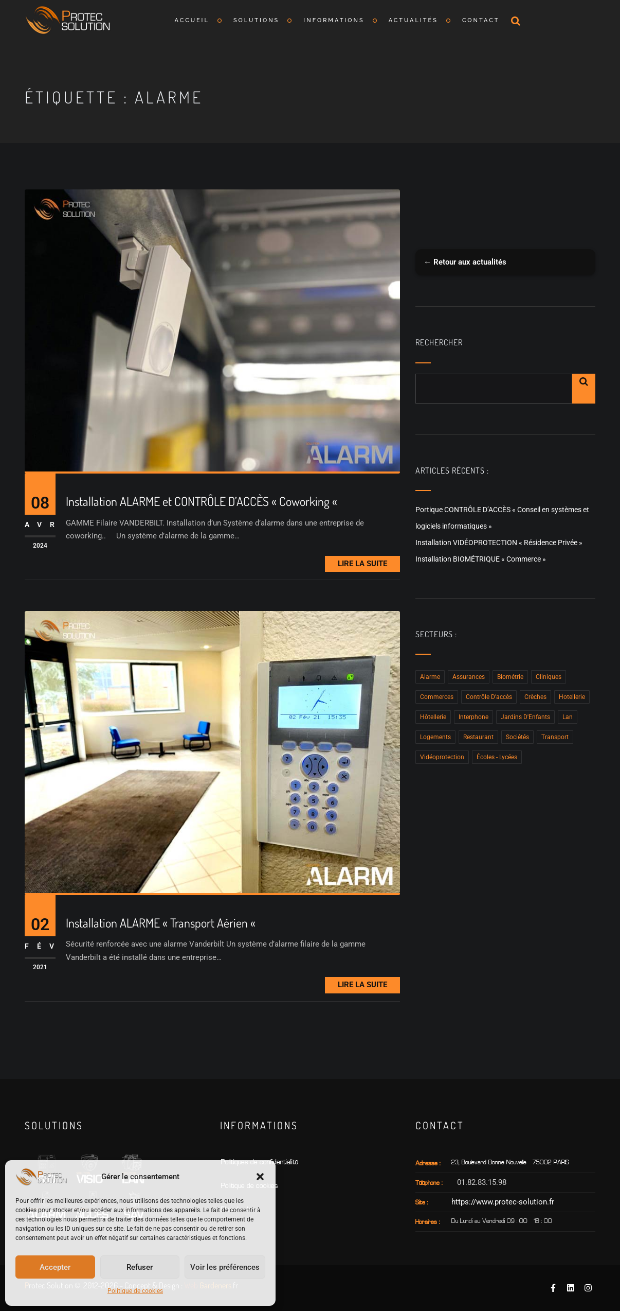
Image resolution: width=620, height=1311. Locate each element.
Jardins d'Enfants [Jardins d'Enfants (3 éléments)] (525, 717)
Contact (481, 20)
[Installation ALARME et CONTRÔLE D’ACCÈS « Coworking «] (212, 330)
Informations (333, 20)
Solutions (256, 20)
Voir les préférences (225, 1267)
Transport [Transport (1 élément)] (555, 737)
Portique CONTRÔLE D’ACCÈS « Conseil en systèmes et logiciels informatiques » (502, 517)
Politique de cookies (135, 1291)
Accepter (55, 1267)
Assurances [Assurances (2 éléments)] (468, 676)
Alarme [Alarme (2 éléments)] (430, 676)
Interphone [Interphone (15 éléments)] (473, 717)
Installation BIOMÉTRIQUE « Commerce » (480, 559)
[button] (260, 1177)
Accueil (192, 20)
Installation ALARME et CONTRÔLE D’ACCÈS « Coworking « (203, 501)
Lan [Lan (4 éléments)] (567, 717)
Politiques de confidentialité (259, 1162)
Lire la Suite (362, 563)
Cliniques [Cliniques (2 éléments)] (548, 676)
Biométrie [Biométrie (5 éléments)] (510, 676)
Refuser (139, 1267)
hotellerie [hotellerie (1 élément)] (572, 697)
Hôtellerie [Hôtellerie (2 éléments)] (433, 717)
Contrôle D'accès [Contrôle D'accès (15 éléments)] (489, 697)
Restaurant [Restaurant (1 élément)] (478, 737)
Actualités (413, 20)
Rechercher (439, 342)
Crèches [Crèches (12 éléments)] (535, 697)
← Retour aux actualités (465, 262)
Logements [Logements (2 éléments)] (435, 737)
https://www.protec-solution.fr (502, 1202)
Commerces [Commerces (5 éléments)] (436, 697)
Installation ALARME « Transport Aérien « (162, 923)
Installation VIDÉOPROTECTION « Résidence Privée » (498, 542)
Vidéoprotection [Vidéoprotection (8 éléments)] (442, 757)
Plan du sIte (237, 1210)
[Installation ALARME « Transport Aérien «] (212, 752)
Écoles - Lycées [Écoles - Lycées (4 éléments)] (497, 757)
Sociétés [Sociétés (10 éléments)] (517, 737)
